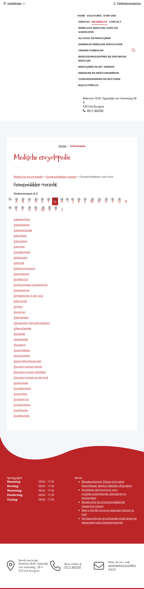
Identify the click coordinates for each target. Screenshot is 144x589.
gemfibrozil (21, 279)
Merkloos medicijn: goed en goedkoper (98, 30)
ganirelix (19, 246)
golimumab (21, 383)
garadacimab (22, 252)
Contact (115, 21)
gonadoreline (22, 388)
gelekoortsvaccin (24, 268)
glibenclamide (22, 328)
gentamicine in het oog (28, 296)
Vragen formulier (90, 50)
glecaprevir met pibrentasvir (32, 323)
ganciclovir (20, 241)
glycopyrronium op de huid (31, 377)
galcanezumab (23, 230)
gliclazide (19, 334)
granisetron (21, 399)
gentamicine (21, 290)
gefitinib (19, 263)
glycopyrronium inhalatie (30, 372)
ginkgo (18, 306)
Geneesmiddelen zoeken (61, 177)
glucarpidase (22, 350)
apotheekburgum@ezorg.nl (122, 567)
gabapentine (22, 219)
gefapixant (20, 257)
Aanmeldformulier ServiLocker (100, 44)
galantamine (22, 225)
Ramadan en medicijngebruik (98, 72)
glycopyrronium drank (28, 366)
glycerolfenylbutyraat (27, 361)
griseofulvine (22, 405)
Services (84, 21)
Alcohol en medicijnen (94, 38)
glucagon (20, 345)
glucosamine (22, 356)
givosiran (20, 312)
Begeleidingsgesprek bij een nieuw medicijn (102, 58)
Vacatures (94, 15)
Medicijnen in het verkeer (96, 66)
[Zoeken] (133, 50)
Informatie (99, 21)
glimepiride (21, 339)
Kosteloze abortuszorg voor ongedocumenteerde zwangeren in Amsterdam (104, 494)
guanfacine (21, 410)
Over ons (109, 15)
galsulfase (20, 236)
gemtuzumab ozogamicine (30, 285)
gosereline (20, 394)
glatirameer (21, 317)
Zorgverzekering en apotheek (99, 79)
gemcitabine (21, 274)
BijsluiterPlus (88, 85)
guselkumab (21, 416)
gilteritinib (20, 301)
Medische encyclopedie (28, 177)
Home (81, 15)
